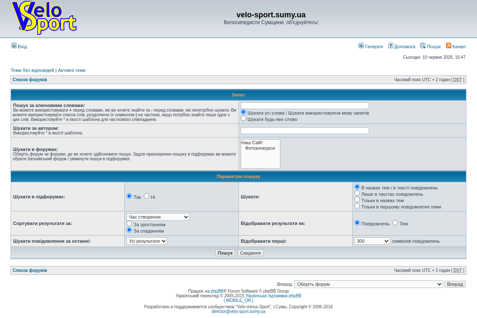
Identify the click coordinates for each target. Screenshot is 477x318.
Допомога (401, 46)
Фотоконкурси (260, 148)
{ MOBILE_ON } (239, 300)
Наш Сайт (260, 142)
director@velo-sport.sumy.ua (238, 311)
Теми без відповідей (32, 70)
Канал (456, 46)
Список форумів (30, 79)
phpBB (217, 291)
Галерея (371, 46)
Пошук (430, 46)
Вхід (19, 46)
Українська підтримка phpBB (274, 295)
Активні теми (72, 70)
